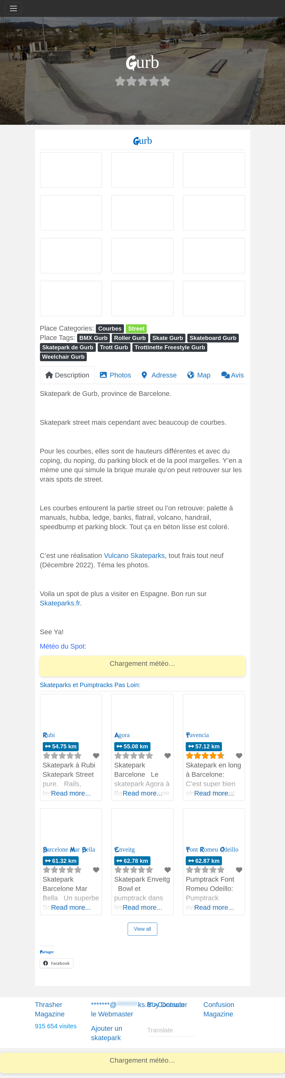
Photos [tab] (115, 375)
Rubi (49, 735)
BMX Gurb (93, 338)
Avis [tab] (232, 375)
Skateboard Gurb (212, 338)
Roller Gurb (130, 338)
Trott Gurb (114, 347)
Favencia (197, 735)
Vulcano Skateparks (134, 555)
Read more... (71, 793)
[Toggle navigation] (13, 8)
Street (136, 328)
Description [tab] (67, 375)
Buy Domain (166, 1005)
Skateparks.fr (60, 603)
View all (142, 929)
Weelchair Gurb (63, 356)
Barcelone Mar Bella (69, 849)
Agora (122, 735)
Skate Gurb (167, 338)
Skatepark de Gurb (67, 347)
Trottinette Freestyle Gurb (170, 347)
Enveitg (124, 849)
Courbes (110, 328)
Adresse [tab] (159, 375)
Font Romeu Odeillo (212, 849)
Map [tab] (198, 375)
